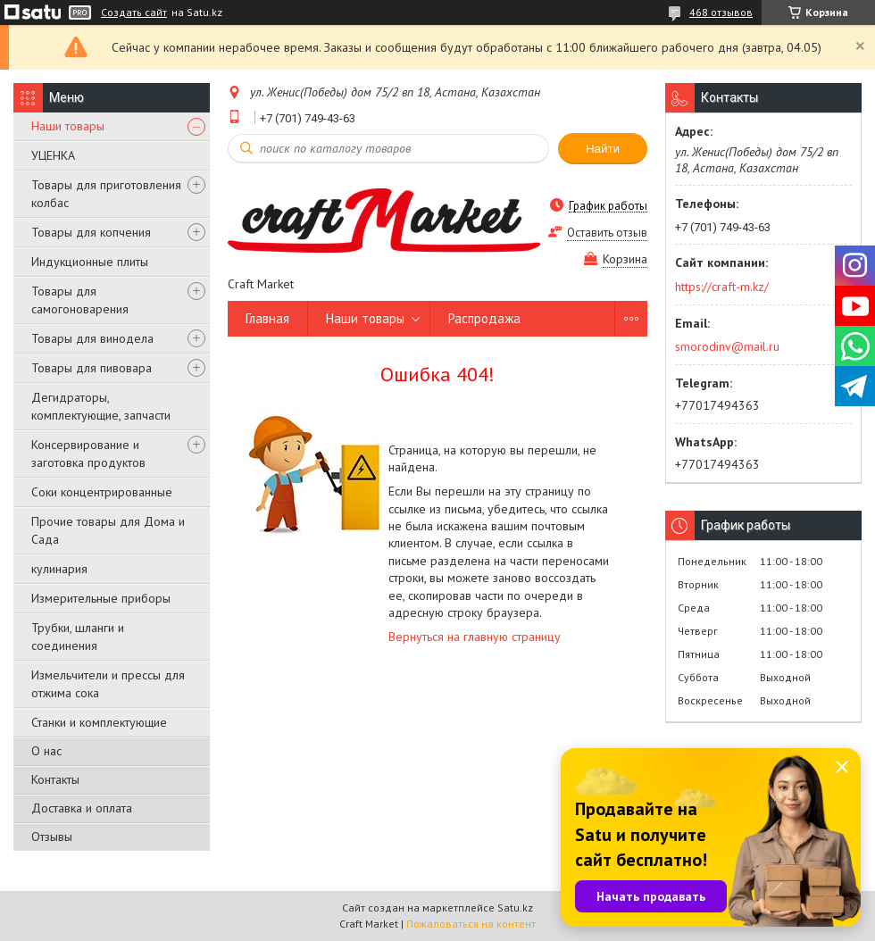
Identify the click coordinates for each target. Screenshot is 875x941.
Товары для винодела (92, 338)
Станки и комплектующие (99, 722)
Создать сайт (134, 12)
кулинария (59, 569)
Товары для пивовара (91, 368)
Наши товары (67, 126)
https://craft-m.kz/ (722, 287)
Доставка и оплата (81, 808)
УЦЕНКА (53, 155)
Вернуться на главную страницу (474, 637)
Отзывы (51, 837)
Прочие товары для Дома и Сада (108, 530)
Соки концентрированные (101, 492)
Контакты (55, 779)
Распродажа (484, 318)
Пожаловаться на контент (471, 923)
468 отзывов (721, 12)
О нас (46, 751)
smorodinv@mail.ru (727, 346)
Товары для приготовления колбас (106, 194)
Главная (267, 318)
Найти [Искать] (603, 148)
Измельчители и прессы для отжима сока (108, 684)
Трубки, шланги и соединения (77, 637)
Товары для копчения (91, 232)
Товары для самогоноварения (80, 300)
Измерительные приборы (101, 598)
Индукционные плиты (89, 262)
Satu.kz (515, 907)
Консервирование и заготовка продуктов (88, 453)
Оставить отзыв (607, 232)
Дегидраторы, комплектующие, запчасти (101, 406)
